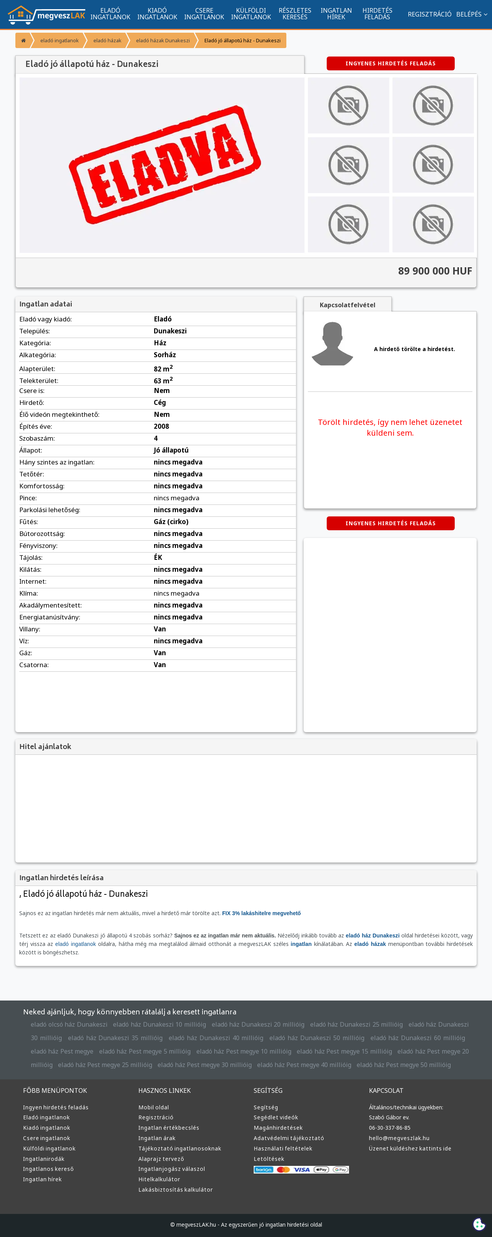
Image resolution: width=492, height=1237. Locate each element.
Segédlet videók (275, 1117)
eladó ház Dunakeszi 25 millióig (349, 1024)
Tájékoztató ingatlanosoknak (177, 1148)
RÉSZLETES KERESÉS (295, 13)
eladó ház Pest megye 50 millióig (334, 1065)
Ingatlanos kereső (47, 1169)
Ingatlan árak (156, 1138)
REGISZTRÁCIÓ (426, 14)
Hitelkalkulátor (158, 1179)
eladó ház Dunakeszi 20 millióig (253, 1024)
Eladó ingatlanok (45, 1117)
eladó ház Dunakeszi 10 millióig (158, 1024)
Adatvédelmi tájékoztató (286, 1138)
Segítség (266, 1107)
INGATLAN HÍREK (336, 13)
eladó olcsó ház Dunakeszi (68, 1024)
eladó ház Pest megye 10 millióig (195, 1051)
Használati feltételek (281, 1148)
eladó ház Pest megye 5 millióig (99, 1051)
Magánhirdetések (277, 1128)
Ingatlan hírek (41, 1179)
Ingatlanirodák (42, 1159)
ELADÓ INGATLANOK (110, 13)
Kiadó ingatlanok (45, 1128)
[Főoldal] (22, 40)
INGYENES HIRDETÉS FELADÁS (390, 63)
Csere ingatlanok (46, 1138)
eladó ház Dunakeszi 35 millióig (99, 1038)
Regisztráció (155, 1117)
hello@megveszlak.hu (399, 1138)
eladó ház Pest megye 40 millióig (238, 1065)
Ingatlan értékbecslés (167, 1128)
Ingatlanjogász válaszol (170, 1169)
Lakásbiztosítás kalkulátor (173, 1190)
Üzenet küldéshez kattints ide (408, 1148)
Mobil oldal (153, 1107)
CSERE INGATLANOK (204, 13)
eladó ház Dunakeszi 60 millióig (378, 1038)
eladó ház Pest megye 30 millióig (143, 1065)
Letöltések (268, 1159)
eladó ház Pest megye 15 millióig (292, 1051)
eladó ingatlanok (58, 40)
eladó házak (104, 40)
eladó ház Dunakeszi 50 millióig (285, 1038)
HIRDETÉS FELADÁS (377, 13)
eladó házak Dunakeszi (158, 40)
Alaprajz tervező (160, 1159)
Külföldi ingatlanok (48, 1148)
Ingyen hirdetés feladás (54, 1107)
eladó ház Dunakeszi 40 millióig (192, 1038)
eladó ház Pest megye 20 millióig (390, 1051)
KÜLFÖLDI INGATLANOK (251, 13)
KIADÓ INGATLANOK (157, 13)
